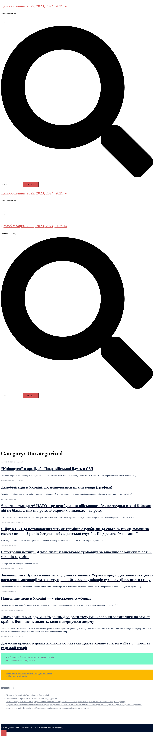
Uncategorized (18, 462)
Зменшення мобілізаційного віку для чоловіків (29, 673)
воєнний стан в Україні (15, 19)
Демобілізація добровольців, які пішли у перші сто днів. (30, 657)
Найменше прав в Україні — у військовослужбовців (46, 598)
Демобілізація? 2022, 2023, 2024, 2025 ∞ (34, 6)
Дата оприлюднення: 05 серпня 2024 (20, 660)
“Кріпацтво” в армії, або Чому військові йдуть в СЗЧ (47, 468)
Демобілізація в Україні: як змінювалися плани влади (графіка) (56, 487)
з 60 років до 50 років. (16, 676)
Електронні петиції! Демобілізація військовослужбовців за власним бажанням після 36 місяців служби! (48, 708)
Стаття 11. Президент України (18, 22)
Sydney (60, 728)
